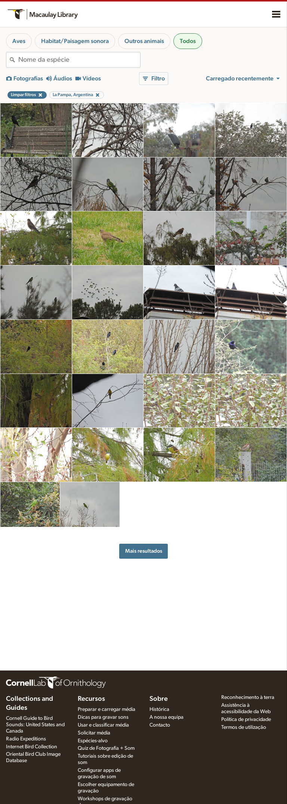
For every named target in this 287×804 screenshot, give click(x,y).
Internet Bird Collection (31, 746)
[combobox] (79, 59)
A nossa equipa (166, 717)
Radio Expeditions (26, 739)
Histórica (159, 709)
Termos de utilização (243, 727)
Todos (188, 41)
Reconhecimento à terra (247, 697)
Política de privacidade (246, 719)
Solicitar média (94, 733)
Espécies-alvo (93, 740)
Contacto (159, 725)
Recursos (91, 699)
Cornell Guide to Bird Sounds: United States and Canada (35, 725)
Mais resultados (143, 551)
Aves (18, 41)
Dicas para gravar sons (103, 717)
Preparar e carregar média (106, 709)
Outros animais (144, 41)
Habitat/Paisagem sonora (75, 41)
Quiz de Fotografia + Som (106, 748)
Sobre (158, 699)
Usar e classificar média (103, 725)
